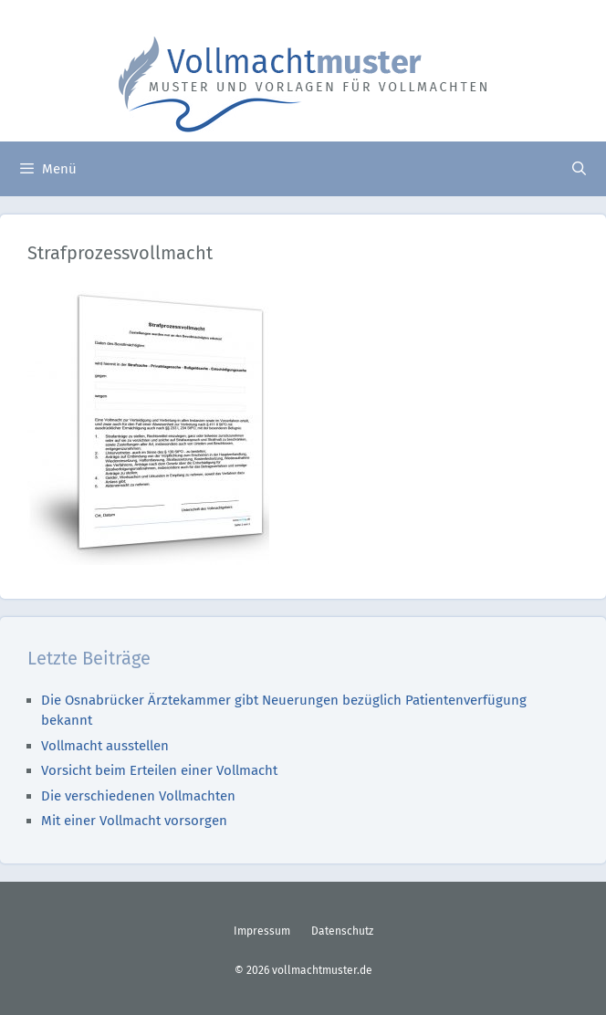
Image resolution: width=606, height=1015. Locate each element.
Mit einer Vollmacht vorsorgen (134, 820)
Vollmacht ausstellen (105, 746)
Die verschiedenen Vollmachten (138, 796)
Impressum (262, 931)
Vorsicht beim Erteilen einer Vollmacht (159, 770)
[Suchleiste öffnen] (579, 168)
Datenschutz (342, 931)
